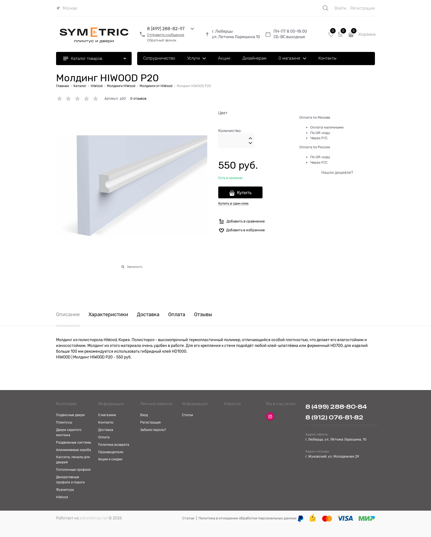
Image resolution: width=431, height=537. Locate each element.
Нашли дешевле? (337, 172)
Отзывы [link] (203, 314)
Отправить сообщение (165, 35)
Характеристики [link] (108, 314)
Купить (244, 192)
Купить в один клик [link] (233, 203)
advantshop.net (94, 518)
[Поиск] (325, 8)
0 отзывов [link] (138, 99)
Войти (340, 8)
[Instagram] (270, 416)
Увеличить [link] (134, 266)
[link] (66, 8)
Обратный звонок (161, 40)
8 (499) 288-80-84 (336, 406)
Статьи (188, 518)
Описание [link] (68, 314)
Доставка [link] (148, 314)
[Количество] (236, 141)
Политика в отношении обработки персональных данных (247, 518)
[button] (250, 138)
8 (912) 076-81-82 (334, 417)
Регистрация (362, 8)
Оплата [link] (176, 314)
